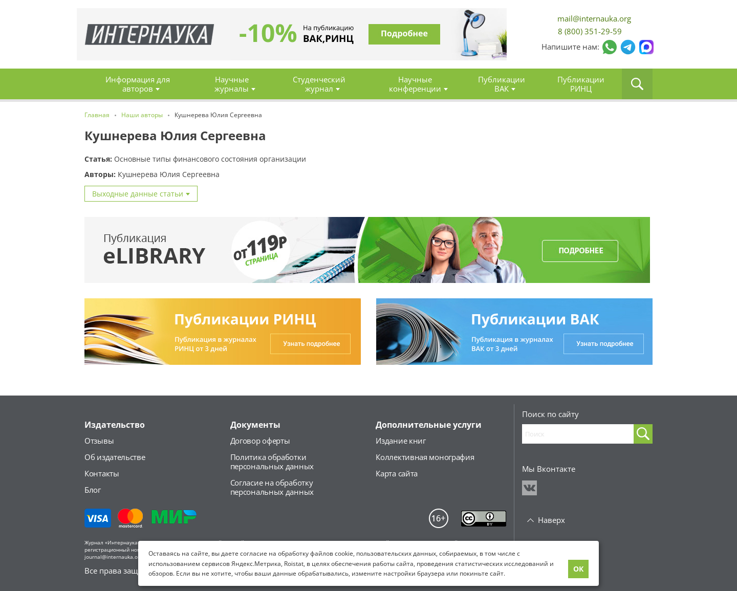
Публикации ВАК (501, 84)
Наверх (551, 520)
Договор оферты (260, 440)
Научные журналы (231, 84)
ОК (578, 569)
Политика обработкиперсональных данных (272, 461)
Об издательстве (114, 457)
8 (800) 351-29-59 (590, 31)
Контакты (101, 473)
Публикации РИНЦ (580, 84)
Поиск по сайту (550, 414)
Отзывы (99, 440)
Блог (92, 489)
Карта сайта (397, 473)
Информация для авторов (137, 84)
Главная (149, 34)
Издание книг (400, 440)
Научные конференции (415, 84)
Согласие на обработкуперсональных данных (272, 487)
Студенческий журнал (319, 84)
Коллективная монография (425, 457)
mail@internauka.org (594, 19)
